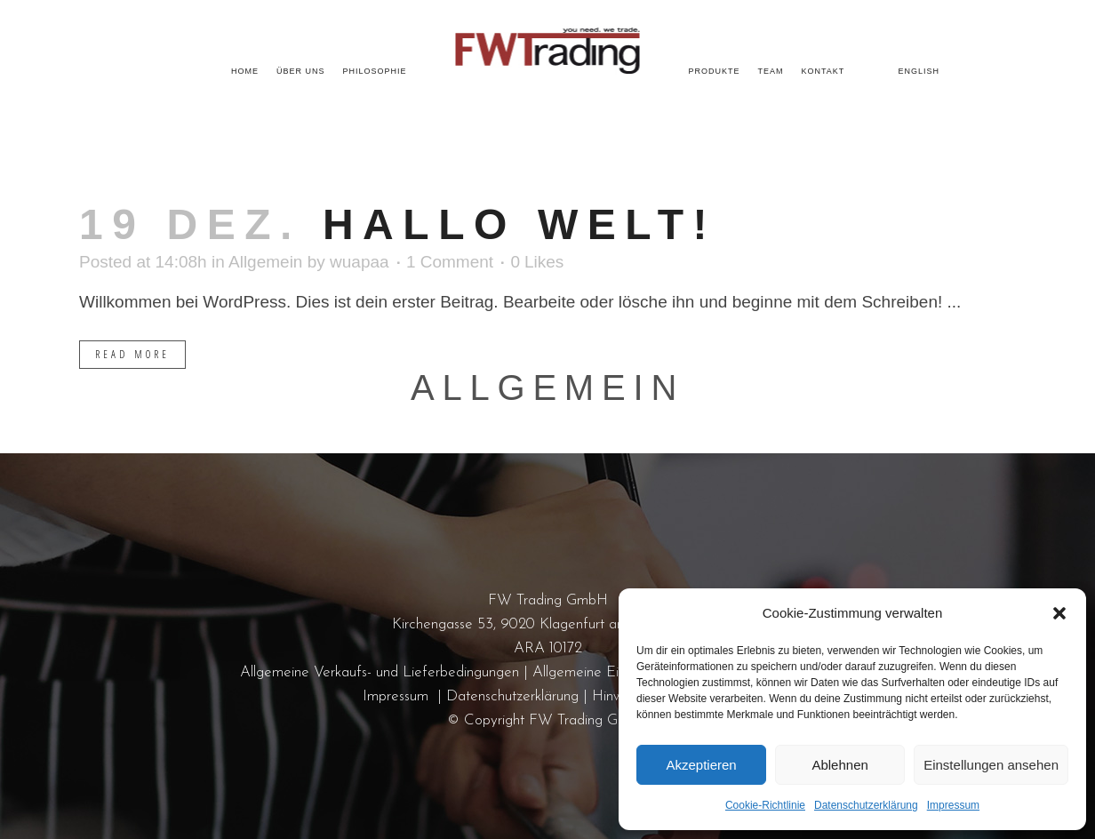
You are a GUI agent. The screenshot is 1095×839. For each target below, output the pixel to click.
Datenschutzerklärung (866, 805)
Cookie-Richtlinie (765, 805)
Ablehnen (839, 764)
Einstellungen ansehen (991, 764)
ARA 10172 (548, 648)
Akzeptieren (701, 764)
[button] (1059, 613)
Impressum (953, 805)
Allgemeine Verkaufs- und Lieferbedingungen (379, 672)
